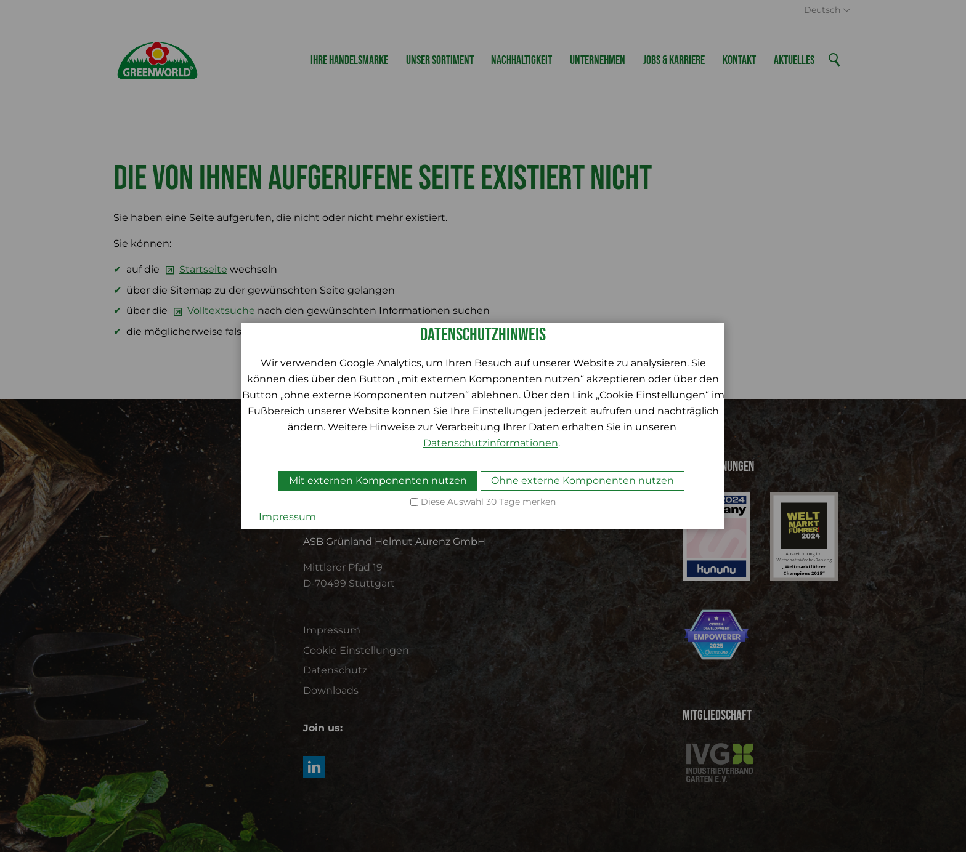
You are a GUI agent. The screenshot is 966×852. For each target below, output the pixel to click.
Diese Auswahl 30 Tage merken (488, 501)
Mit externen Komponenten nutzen (378, 480)
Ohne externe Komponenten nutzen (582, 480)
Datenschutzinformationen (490, 443)
